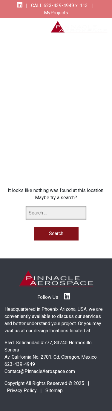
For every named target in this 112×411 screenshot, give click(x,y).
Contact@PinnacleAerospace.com (39, 371)
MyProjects (56, 13)
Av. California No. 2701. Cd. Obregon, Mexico (50, 357)
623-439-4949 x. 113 (65, 5)
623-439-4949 (19, 364)
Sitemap (54, 390)
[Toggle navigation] (15, 28)
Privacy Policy (22, 390)
